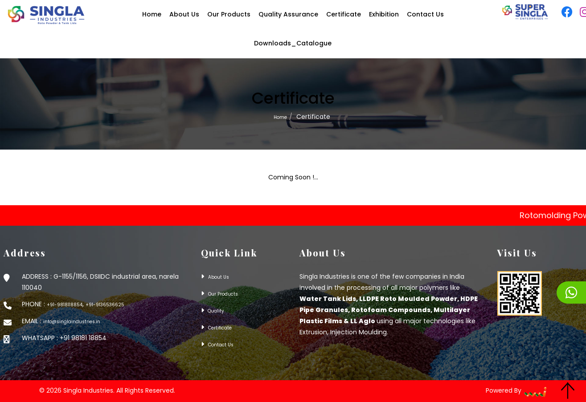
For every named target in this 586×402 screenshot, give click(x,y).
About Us (218, 277)
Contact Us (221, 344)
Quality (215, 311)
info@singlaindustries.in (71, 321)
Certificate (220, 328)
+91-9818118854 (64, 304)
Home (280, 117)
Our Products (223, 294)
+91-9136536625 (105, 304)
